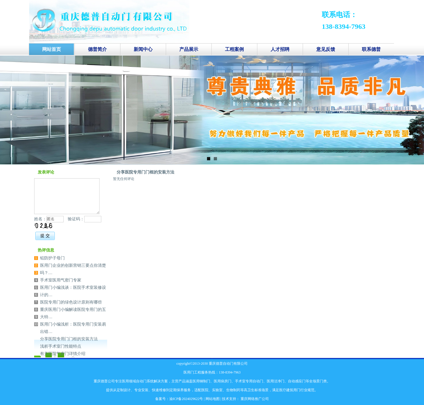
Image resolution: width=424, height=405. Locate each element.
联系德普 (371, 49)
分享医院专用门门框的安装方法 (145, 172)
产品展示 (188, 49)
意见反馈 (325, 49)
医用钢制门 (201, 381)
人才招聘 (280, 49)
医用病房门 (222, 381)
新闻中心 (143, 49)
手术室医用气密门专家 (60, 280)
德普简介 (97, 49)
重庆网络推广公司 (254, 399)
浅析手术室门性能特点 (60, 346)
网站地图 (213, 399)
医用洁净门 (275, 381)
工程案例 (234, 49)
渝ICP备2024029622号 (186, 399)
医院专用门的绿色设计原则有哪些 (71, 302)
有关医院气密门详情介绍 (62, 353)
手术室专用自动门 (249, 381)
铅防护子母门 (52, 258)
